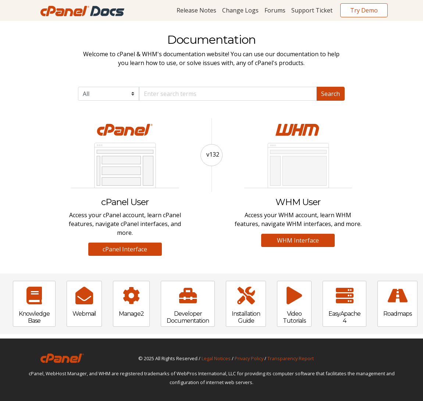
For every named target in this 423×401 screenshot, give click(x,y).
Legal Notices (216, 358)
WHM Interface (298, 240)
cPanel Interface (125, 249)
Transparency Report (290, 358)
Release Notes (196, 10)
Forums (274, 10)
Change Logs (240, 10)
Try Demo (364, 10)
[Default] (227, 94)
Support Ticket (312, 10)
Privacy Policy (249, 358)
